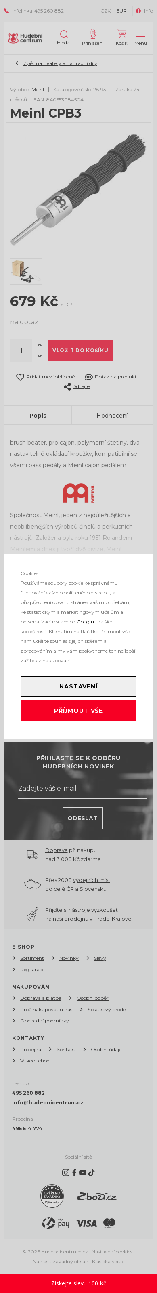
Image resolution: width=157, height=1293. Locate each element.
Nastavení (78, 686)
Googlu (85, 622)
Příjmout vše (78, 710)
